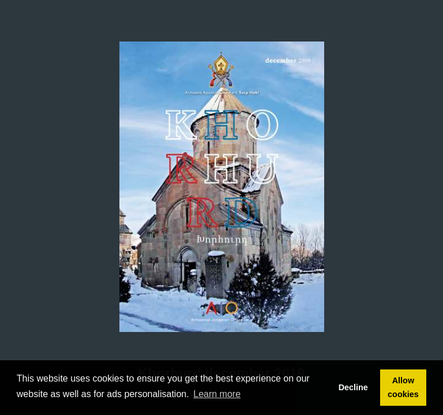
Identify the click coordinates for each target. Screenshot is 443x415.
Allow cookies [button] (403, 387)
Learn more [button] (217, 394)
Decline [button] (353, 387)
